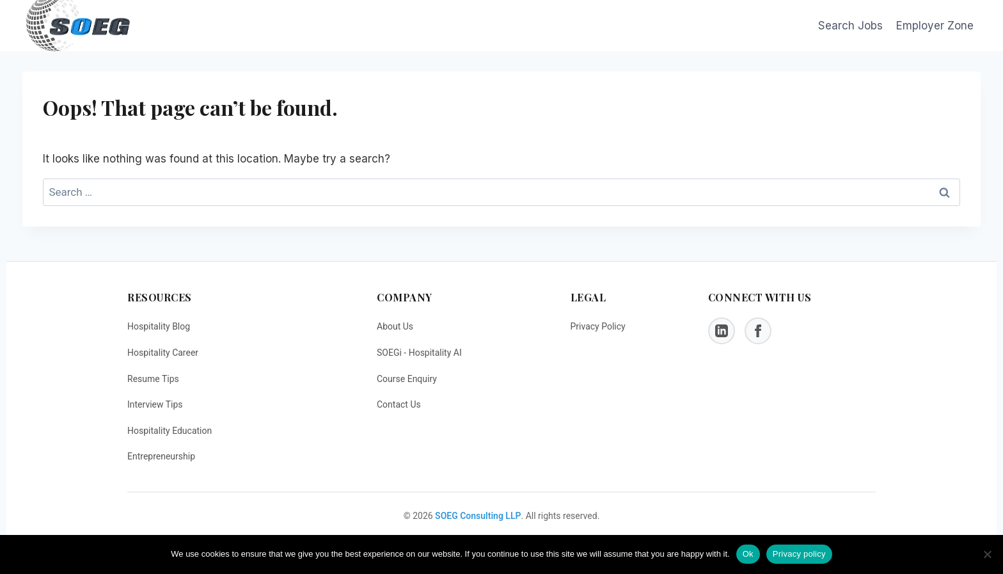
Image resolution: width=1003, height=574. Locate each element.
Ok (748, 554)
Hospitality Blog (158, 326)
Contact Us (399, 404)
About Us (395, 326)
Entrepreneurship (161, 456)
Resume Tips (153, 379)
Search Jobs (850, 25)
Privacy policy (799, 554)
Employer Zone (935, 25)
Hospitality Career (162, 352)
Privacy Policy (598, 326)
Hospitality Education (169, 431)
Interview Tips (155, 404)
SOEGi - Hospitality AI (419, 352)
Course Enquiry (407, 379)
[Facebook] (758, 330)
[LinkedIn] (721, 330)
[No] (987, 554)
